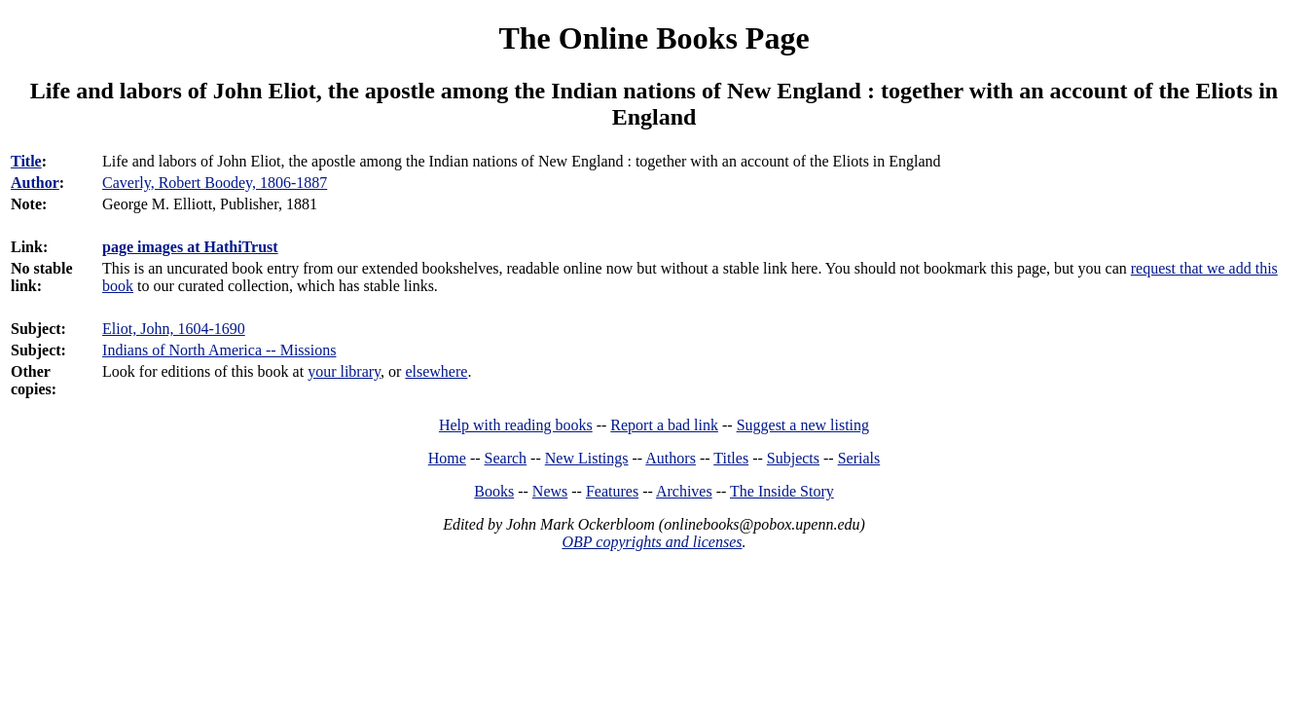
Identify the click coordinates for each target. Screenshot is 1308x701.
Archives (684, 491)
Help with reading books (516, 425)
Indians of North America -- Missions (219, 350)
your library (344, 371)
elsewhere (436, 371)
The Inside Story (782, 491)
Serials (859, 458)
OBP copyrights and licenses (652, 542)
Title (26, 161)
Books (494, 491)
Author (35, 182)
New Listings (587, 458)
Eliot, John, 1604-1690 (173, 328)
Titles (730, 458)
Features (612, 491)
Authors (670, 458)
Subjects (793, 458)
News (549, 491)
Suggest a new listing (803, 425)
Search (506, 458)
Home (447, 458)
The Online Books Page (653, 37)
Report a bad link (664, 425)
